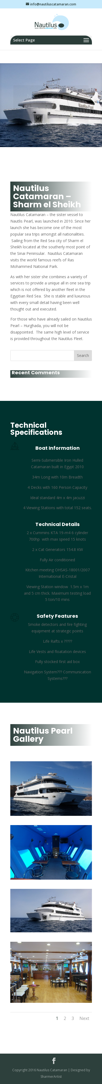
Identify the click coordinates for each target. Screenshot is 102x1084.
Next (84, 1018)
